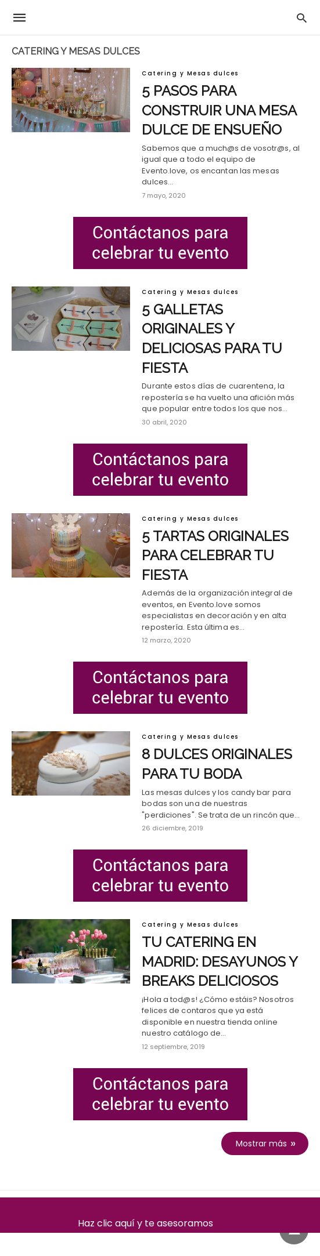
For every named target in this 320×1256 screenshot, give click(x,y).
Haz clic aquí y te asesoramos (160, 1223)
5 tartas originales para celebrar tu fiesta (215, 555)
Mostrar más (261, 1143)
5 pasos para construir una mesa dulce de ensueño (219, 110)
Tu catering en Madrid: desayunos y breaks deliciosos (219, 961)
